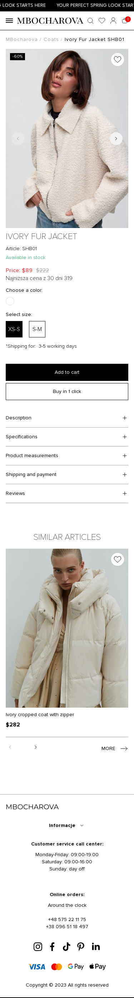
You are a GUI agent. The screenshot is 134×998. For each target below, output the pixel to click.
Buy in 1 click (67, 391)
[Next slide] (116, 138)
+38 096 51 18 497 (67, 927)
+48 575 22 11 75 (67, 919)
